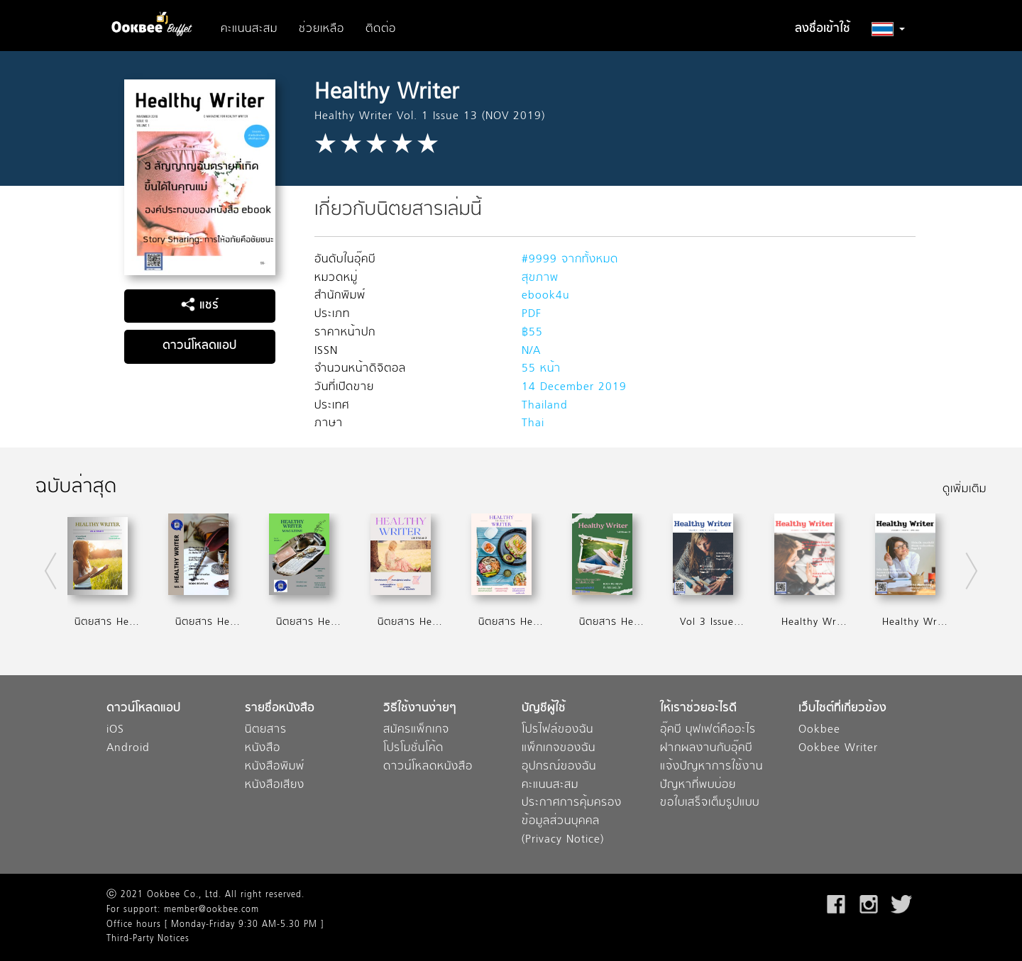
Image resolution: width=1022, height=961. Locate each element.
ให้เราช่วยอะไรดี (698, 709)
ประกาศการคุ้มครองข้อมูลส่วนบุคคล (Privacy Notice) (572, 821)
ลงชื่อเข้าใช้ (822, 29)
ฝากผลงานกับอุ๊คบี (706, 748)
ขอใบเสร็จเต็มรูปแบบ (709, 803)
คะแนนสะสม (249, 29)
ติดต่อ (381, 29)
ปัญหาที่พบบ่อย (698, 785)
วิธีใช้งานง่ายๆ (419, 709)
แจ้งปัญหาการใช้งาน (711, 767)
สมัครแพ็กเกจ (416, 730)
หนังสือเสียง (274, 785)
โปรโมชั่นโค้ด (413, 748)
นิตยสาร (266, 730)
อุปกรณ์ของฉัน (559, 767)
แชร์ (200, 305)
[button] (888, 29)
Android (128, 748)
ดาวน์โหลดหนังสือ (428, 767)
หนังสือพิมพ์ (274, 767)
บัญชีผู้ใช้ (544, 709)
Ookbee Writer (838, 748)
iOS (115, 730)
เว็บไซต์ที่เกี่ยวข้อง (842, 709)
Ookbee (819, 730)
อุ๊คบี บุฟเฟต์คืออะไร (708, 730)
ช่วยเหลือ (321, 29)
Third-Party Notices (147, 939)
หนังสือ (262, 748)
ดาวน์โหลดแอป (199, 346)
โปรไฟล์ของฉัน (557, 730)
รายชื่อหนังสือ (279, 709)
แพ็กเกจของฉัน (558, 748)
